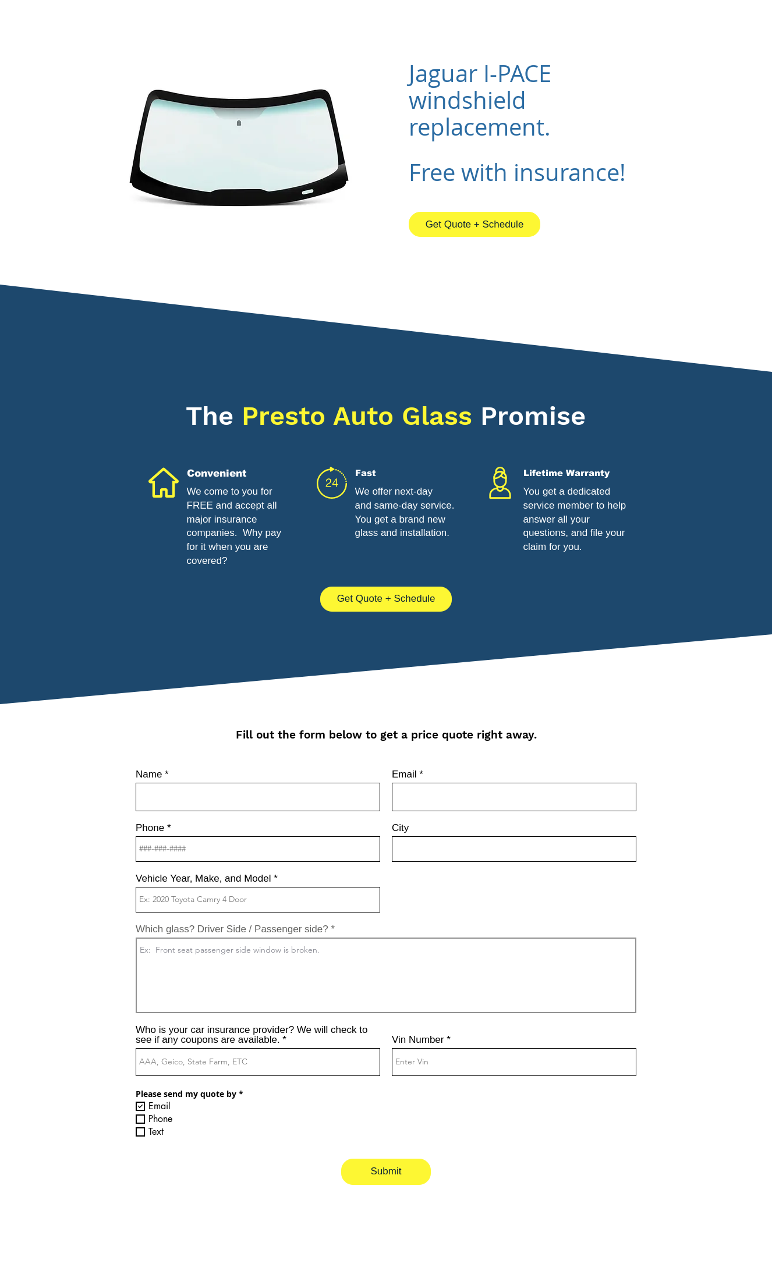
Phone (150, 828)
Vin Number (418, 1040)
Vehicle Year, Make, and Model (203, 878)
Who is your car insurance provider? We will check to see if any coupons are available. (251, 1035)
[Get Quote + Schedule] (474, 224)
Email (404, 774)
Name (149, 774)
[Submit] (386, 1172)
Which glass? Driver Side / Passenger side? (232, 929)
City (400, 828)
